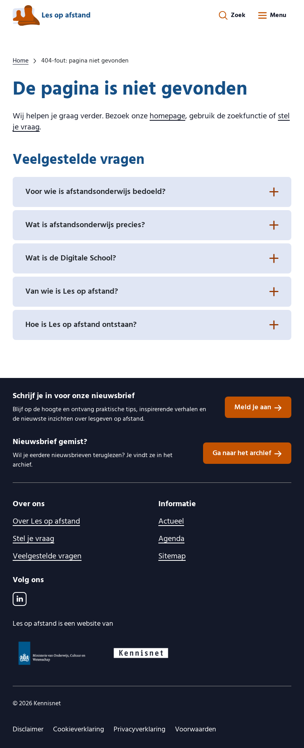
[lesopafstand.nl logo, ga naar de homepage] (51, 15)
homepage (167, 116)
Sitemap (172, 556)
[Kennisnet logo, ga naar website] (140, 653)
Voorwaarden (195, 729)
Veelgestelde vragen (47, 556)
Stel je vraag (33, 539)
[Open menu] (271, 15)
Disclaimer (28, 729)
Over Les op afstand (46, 521)
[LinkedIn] (20, 599)
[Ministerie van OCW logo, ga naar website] (52, 653)
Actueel (171, 521)
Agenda (171, 539)
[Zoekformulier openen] (232, 15)
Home (20, 61)
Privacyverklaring (139, 729)
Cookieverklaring (78, 729)
